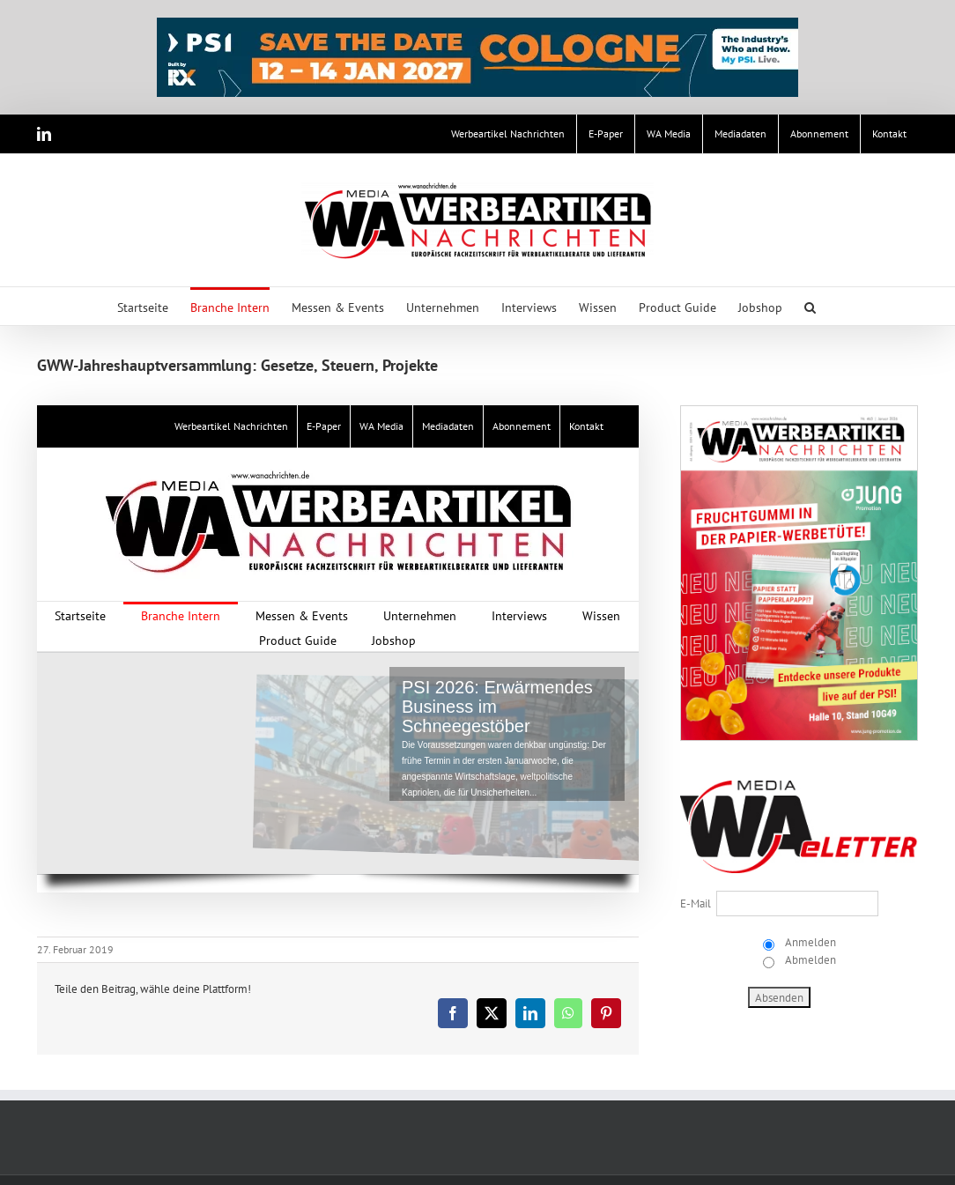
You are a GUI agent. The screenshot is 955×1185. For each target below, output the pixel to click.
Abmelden (809, 959)
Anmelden (809, 942)
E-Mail (695, 903)
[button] (810, 306)
